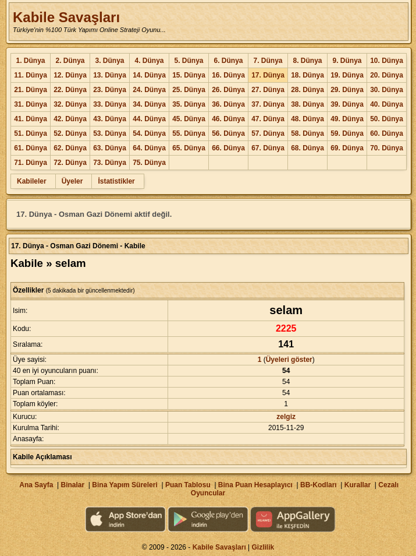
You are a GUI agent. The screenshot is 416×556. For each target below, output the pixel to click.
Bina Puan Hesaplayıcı (255, 485)
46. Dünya (228, 119)
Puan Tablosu (188, 485)
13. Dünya (109, 75)
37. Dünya (268, 104)
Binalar (72, 485)
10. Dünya (386, 61)
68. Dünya (307, 148)
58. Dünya (307, 133)
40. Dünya (386, 104)
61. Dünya (30, 148)
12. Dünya (70, 75)
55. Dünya (188, 133)
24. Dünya (149, 90)
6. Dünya (228, 61)
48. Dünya (307, 119)
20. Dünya (386, 75)
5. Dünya (188, 61)
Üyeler (72, 181)
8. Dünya (307, 61)
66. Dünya (228, 148)
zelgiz (286, 417)
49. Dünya (347, 119)
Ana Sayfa (36, 485)
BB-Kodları (318, 485)
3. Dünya (109, 61)
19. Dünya (347, 75)
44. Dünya (149, 119)
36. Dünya (228, 104)
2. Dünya (69, 61)
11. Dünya (30, 75)
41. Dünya (30, 119)
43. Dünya (109, 119)
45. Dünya (188, 119)
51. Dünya (30, 133)
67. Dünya (268, 148)
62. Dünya (70, 148)
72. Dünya (70, 163)
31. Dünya (30, 104)
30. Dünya (386, 90)
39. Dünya (347, 104)
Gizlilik (263, 547)
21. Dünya (30, 90)
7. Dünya (267, 61)
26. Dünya (228, 90)
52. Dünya (70, 133)
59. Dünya (347, 133)
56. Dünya (228, 133)
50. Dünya (386, 119)
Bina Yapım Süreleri (125, 485)
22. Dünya (70, 90)
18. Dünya (307, 75)
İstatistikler (116, 181)
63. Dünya (109, 148)
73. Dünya (109, 163)
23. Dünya (109, 90)
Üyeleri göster (289, 360)
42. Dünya (70, 119)
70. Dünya (386, 148)
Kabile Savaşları (66, 17)
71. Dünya (30, 163)
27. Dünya (268, 90)
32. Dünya (70, 104)
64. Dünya (149, 148)
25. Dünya (188, 90)
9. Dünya (346, 61)
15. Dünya (188, 75)
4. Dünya (148, 61)
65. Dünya (188, 148)
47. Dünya (268, 119)
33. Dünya (109, 104)
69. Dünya (347, 148)
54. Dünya (149, 133)
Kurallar (357, 485)
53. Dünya (109, 133)
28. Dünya (307, 90)
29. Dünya (347, 90)
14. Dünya (149, 75)
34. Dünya (149, 104)
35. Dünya (188, 104)
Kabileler (32, 181)
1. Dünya (30, 61)
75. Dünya (149, 163)
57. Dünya (268, 133)
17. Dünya (268, 75)
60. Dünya (386, 133)
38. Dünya (307, 104)
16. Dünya (228, 75)
